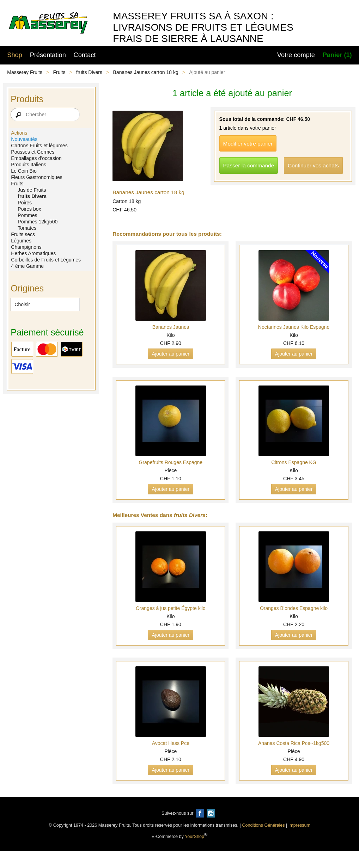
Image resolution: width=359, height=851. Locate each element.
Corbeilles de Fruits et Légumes (46, 259)
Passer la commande (248, 165)
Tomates (27, 228)
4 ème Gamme (27, 266)
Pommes (27, 215)
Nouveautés (24, 139)
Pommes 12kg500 (37, 221)
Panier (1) (337, 54)
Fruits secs (23, 234)
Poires (25, 202)
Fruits (59, 72)
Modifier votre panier (248, 144)
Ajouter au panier (170, 354)
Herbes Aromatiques (33, 253)
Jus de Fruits (32, 189)
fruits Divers (89, 72)
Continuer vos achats (313, 165)
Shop (14, 54)
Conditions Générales (263, 825)
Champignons (26, 247)
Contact (85, 54)
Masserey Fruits (24, 72)
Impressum (299, 825)
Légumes (21, 240)
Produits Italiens (28, 164)
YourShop (194, 836)
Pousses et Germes (32, 151)
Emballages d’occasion (36, 158)
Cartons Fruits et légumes (39, 145)
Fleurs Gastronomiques (36, 177)
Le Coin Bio (23, 170)
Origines (27, 288)
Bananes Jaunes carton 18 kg (145, 72)
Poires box (29, 208)
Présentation (48, 54)
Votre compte (296, 54)
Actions (19, 132)
